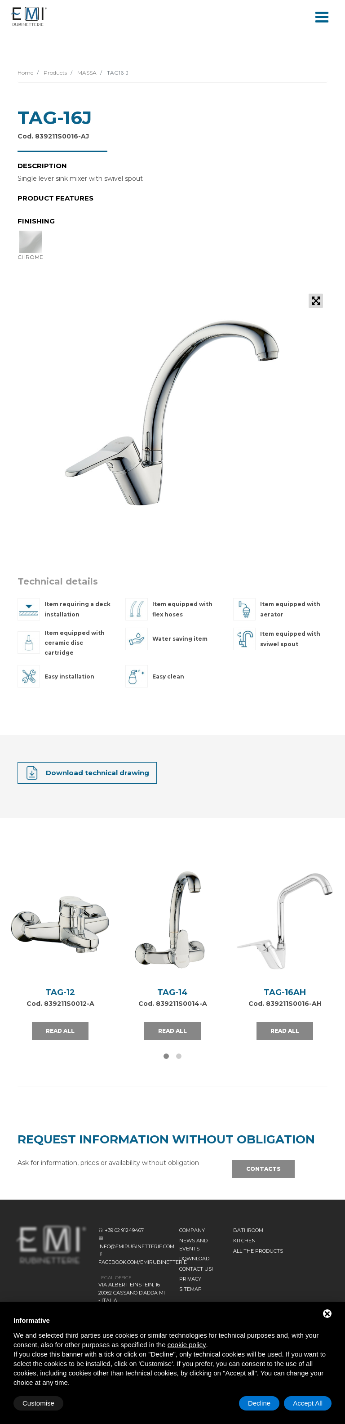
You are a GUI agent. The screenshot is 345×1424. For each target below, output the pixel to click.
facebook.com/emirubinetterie (142, 1262)
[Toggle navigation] (321, 16)
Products (54, 72)
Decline (259, 1403)
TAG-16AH (285, 992)
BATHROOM (248, 1230)
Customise (38, 1403)
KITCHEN (244, 1240)
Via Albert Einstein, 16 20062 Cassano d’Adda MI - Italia (131, 1292)
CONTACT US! (196, 1269)
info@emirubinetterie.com (136, 1246)
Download (194, 1258)
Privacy (190, 1279)
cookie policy (187, 1344)
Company (192, 1230)
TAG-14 (172, 992)
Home (25, 72)
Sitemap (190, 1289)
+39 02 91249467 (124, 1230)
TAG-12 (60, 992)
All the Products (258, 1251)
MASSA (86, 72)
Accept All (308, 1403)
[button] (166, 1056)
